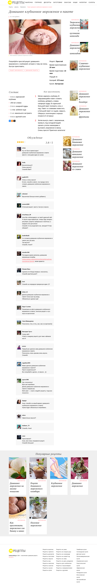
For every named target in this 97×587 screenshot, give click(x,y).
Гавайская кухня (82, 549)
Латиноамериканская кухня (82, 557)
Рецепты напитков (48, 563)
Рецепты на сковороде (63, 554)
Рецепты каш (47, 561)
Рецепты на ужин (61, 549)
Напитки (83, 2)
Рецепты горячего (48, 551)
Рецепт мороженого (16, 70)
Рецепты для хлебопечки (64, 563)
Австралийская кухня (81, 581)
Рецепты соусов (47, 568)
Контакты (11, 557)
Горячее (38, 2)
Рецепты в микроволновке (64, 568)
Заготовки (57, 2)
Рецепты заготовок (48, 556)
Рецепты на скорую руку (63, 551)
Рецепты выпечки (48, 549)
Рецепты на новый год (63, 556)
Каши (75, 2)
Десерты (47, 2)
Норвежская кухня (82, 561)
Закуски (67, 2)
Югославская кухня (81, 576)
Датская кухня (81, 554)
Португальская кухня (81, 564)
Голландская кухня (82, 551)
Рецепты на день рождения (64, 561)
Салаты (92, 2)
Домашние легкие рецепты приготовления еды (17, 551)
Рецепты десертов (48, 554)
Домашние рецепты (32, 70)
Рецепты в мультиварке (63, 565)
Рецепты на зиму (61, 558)
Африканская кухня (81, 569)
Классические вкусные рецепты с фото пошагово (16, 2)
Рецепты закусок (48, 558)
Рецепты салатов (48, 565)
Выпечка (29, 2)
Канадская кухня (82, 572)
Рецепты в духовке (62, 570)
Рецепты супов (47, 570)
